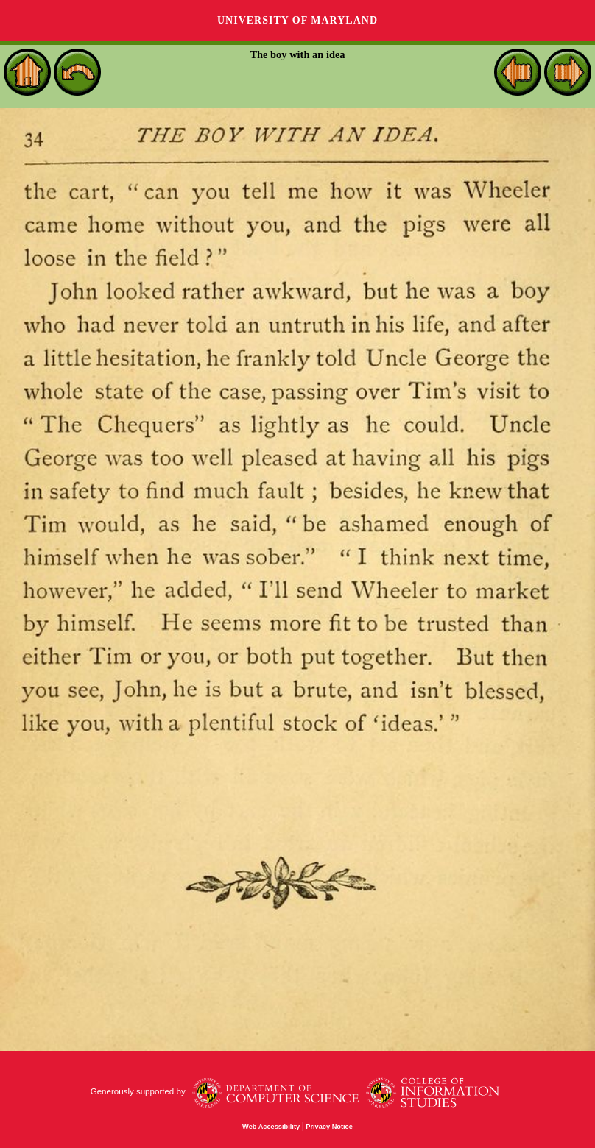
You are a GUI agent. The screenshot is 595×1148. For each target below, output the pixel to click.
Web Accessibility (271, 1126)
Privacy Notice (329, 1126)
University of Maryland (297, 20)
